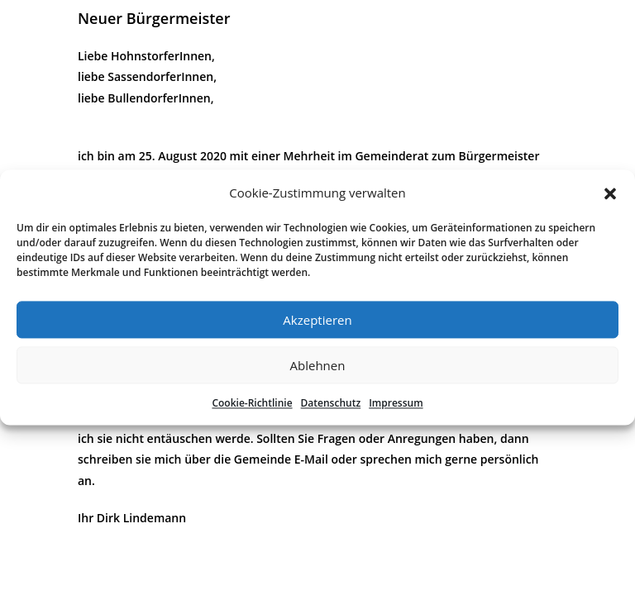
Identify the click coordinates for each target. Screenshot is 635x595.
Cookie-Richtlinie (252, 403)
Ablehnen (318, 365)
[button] (610, 193)
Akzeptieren (317, 320)
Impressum (396, 403)
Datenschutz (331, 403)
